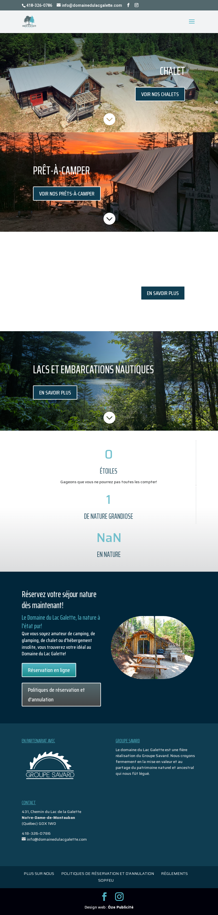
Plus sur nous (39, 873)
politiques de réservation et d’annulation (107, 873)
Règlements (174, 873)
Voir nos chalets (160, 94)
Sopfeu (106, 880)
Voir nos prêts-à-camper (66, 193)
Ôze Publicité (120, 907)
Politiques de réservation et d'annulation (56, 694)
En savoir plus (163, 293)
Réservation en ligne (49, 670)
